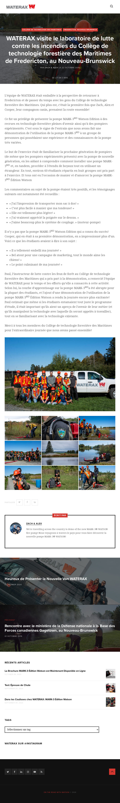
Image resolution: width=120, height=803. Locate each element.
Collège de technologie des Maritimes (41, 30)
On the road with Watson (56, 792)
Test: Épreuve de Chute (17, 685)
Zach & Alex (51, 67)
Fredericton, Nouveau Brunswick (80, 30)
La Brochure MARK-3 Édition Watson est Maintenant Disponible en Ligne (45, 671)
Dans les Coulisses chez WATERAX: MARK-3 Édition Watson (38, 699)
